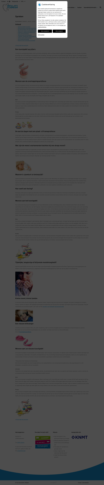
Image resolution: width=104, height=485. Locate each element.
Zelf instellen (41, 35)
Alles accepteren (45, 31)
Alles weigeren (59, 31)
